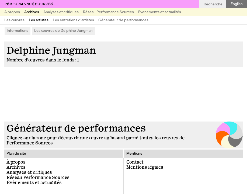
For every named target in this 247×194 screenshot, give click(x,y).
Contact (135, 162)
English (237, 4)
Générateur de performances (123, 20)
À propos (12, 12)
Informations (17, 30)
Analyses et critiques (61, 12)
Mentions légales (144, 167)
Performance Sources (28, 4)
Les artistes (38, 20)
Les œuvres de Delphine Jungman (63, 30)
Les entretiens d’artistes (73, 20)
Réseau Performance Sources (108, 12)
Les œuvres (14, 20)
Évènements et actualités (159, 12)
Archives (31, 12)
